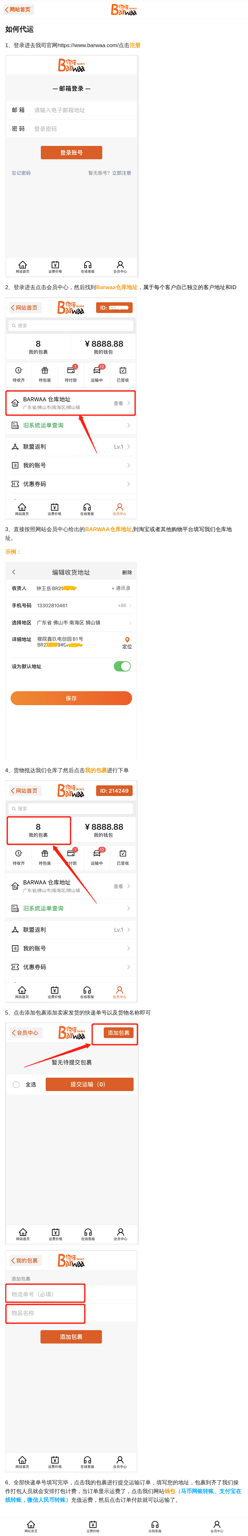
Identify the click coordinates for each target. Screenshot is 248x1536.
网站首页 (20, 9)
